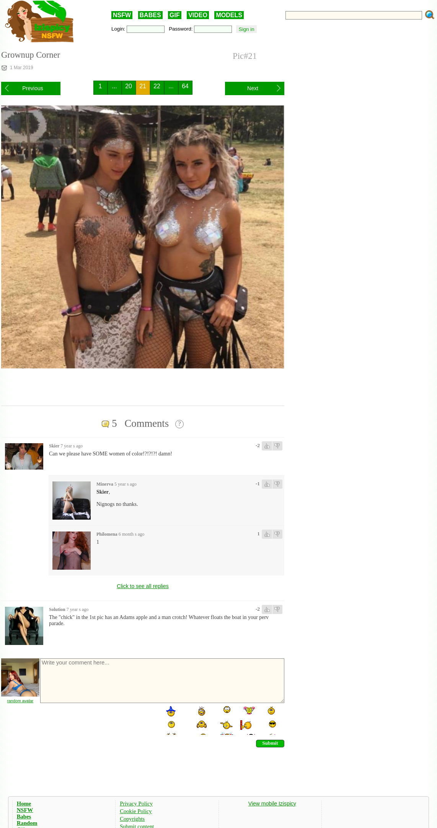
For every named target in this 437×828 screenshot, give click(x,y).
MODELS (229, 15)
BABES (150, 15)
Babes (24, 816)
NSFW (122, 15)
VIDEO (197, 15)
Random (27, 823)
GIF (175, 15)
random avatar (20, 700)
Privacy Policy (136, 803)
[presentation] (97, 720)
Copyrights (132, 819)
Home (24, 803)
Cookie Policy (136, 811)
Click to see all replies (142, 586)
